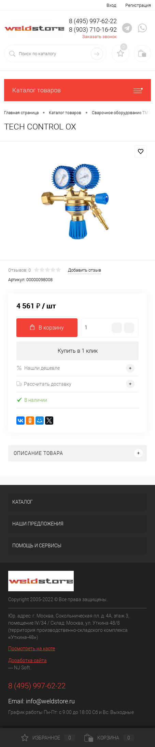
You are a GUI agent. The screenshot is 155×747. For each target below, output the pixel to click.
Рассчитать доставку (43, 384)
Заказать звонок (99, 36)
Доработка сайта (27, 660)
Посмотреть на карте (31, 648)
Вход (111, 5)
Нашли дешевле (38, 368)
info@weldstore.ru (50, 701)
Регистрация (138, 5)
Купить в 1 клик (78, 351)
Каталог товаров (77, 90)
